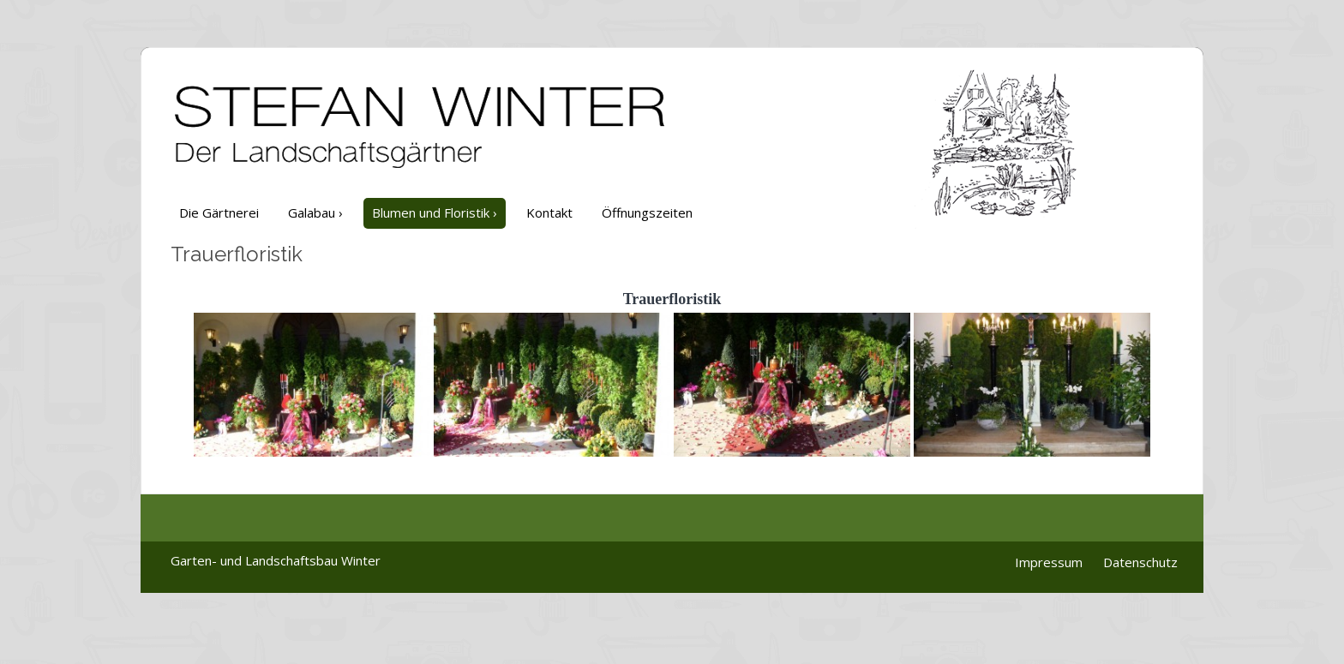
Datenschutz (1140, 562)
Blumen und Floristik (434, 212)
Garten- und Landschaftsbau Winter (276, 560)
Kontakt (549, 212)
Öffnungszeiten (647, 212)
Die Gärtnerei (219, 212)
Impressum (1049, 562)
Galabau (315, 212)
